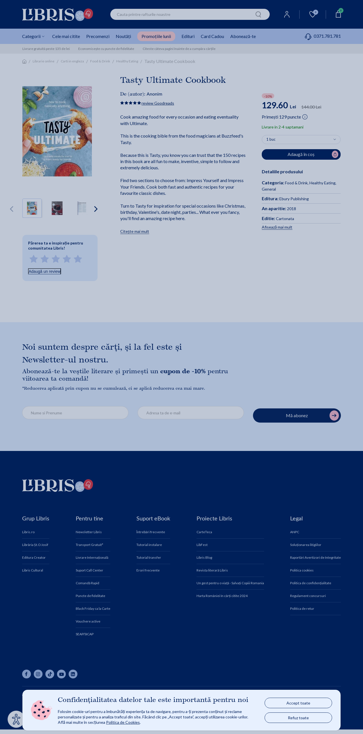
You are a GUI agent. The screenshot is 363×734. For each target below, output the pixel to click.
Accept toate (298, 703)
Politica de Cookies (123, 722)
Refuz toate (298, 717)
